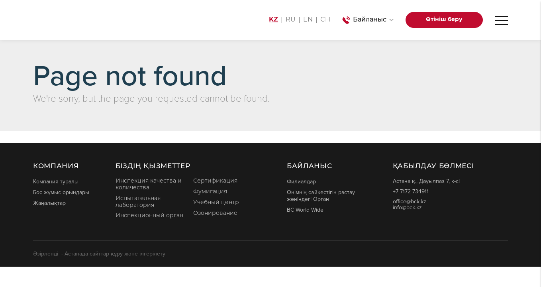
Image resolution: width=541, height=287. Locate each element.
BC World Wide (305, 210)
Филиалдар (301, 181)
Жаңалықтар (49, 203)
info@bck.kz (407, 207)
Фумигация (210, 192)
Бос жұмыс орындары (61, 192)
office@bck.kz (409, 201)
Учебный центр (216, 203)
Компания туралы (55, 181)
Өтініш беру (444, 20)
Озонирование (215, 213)
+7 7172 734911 (411, 192)
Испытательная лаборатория (138, 202)
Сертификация (215, 181)
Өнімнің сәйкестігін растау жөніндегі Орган (321, 195)
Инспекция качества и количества (149, 184)
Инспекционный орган (149, 216)
